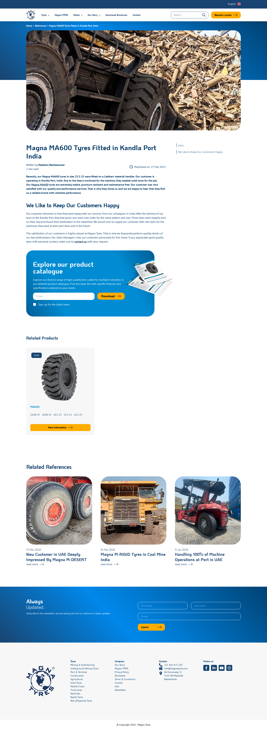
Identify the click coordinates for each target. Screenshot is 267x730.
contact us (80, 241)
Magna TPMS (61, 15)
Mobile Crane (77, 686)
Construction (77, 675)
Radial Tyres (76, 697)
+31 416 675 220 (170, 665)
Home (29, 25)
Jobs (117, 686)
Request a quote (223, 15)
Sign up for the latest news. (54, 304)
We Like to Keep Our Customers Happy (200, 152)
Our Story (93, 15)
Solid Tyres (76, 682)
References (40, 25)
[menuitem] (232, 4)
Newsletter (120, 689)
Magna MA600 (40, 184)
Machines (75, 693)
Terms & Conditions (125, 679)
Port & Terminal (78, 672)
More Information (57, 427)
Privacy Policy (122, 672)
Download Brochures (116, 15)
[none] (232, 4)
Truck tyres (76, 689)
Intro (181, 145)
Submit (144, 627)
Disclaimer (120, 675)
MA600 (35, 407)
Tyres (44, 15)
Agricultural (76, 679)
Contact (136, 15)
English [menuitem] (232, 4)
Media (76, 15)
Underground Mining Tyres (84, 668)
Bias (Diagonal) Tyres (81, 700)
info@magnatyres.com (173, 668)
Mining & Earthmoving (82, 664)
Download (108, 296)
